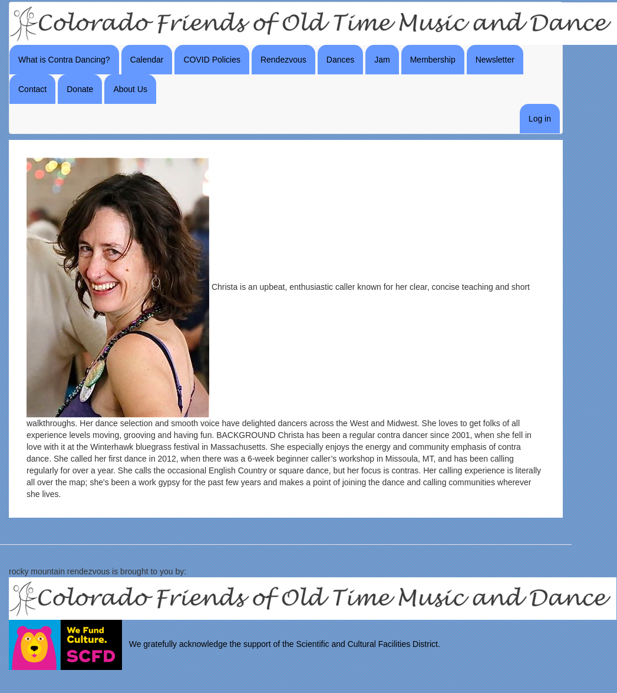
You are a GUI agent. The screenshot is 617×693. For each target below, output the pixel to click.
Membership (433, 59)
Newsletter (495, 59)
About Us (130, 89)
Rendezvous (283, 59)
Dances (340, 59)
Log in (540, 118)
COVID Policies (211, 59)
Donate (80, 89)
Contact (32, 89)
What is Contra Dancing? (64, 59)
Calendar (147, 59)
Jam (382, 59)
